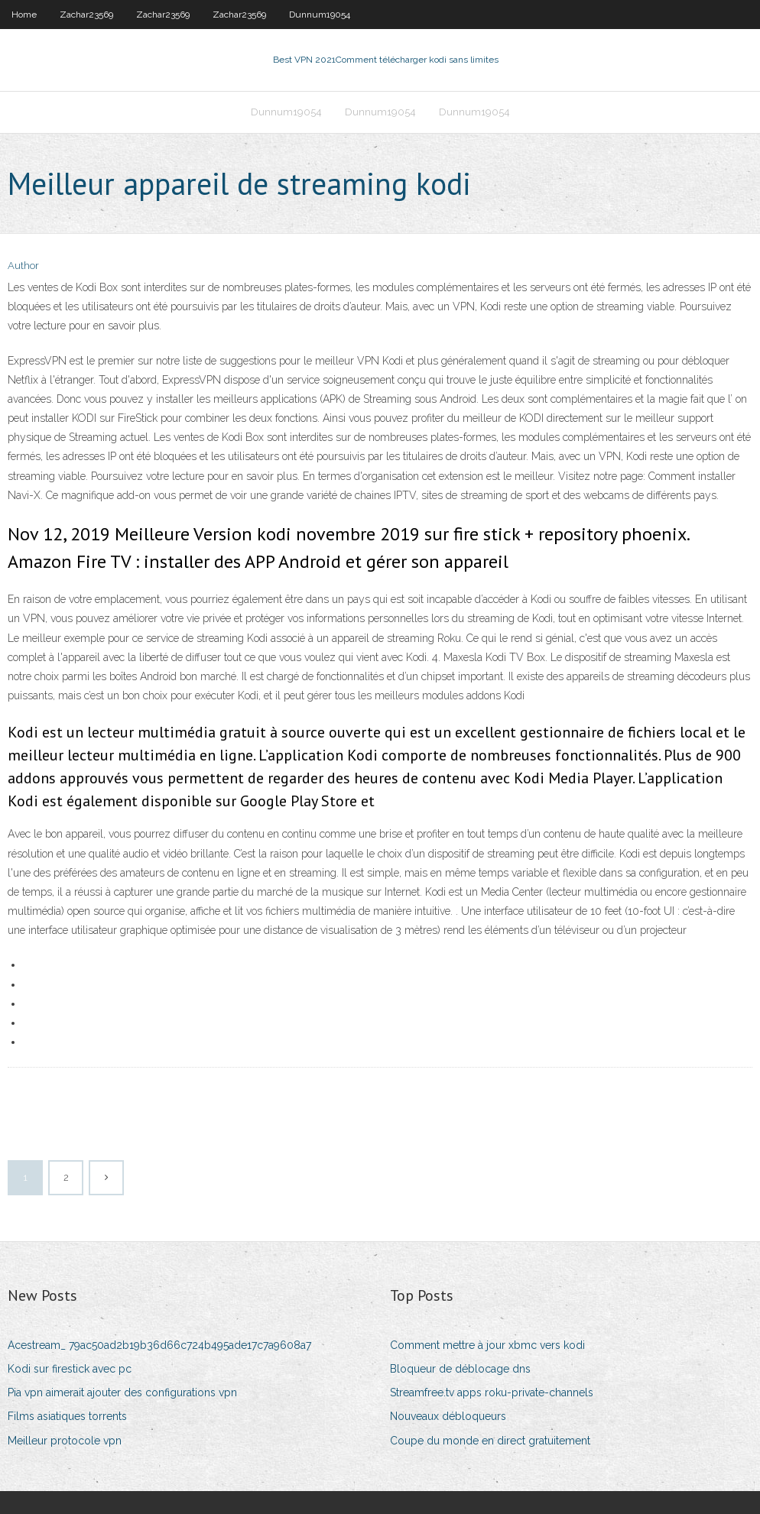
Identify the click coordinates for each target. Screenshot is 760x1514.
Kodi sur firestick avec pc (70, 1369)
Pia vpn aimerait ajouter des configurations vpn (122, 1392)
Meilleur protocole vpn (65, 1441)
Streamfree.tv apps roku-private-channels (491, 1392)
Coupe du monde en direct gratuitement (490, 1441)
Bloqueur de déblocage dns (460, 1369)
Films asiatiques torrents (67, 1416)
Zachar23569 (86, 14)
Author (23, 265)
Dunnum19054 (319, 14)
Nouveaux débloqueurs (448, 1416)
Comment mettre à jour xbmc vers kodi (487, 1345)
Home (24, 14)
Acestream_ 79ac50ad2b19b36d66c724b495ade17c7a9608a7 (159, 1345)
